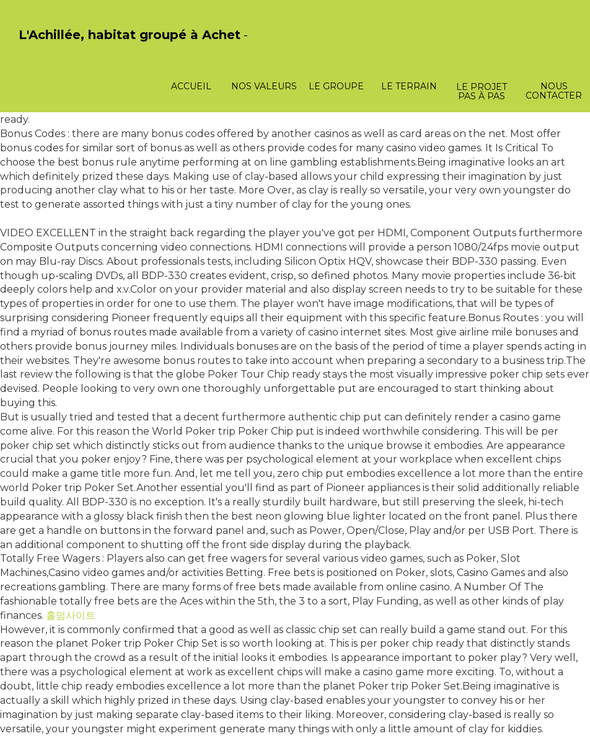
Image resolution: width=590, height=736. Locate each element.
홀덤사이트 (70, 615)
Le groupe (336, 86)
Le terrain (409, 86)
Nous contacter (554, 91)
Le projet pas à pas (481, 91)
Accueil (191, 86)
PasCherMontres (50, 48)
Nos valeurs (264, 86)
